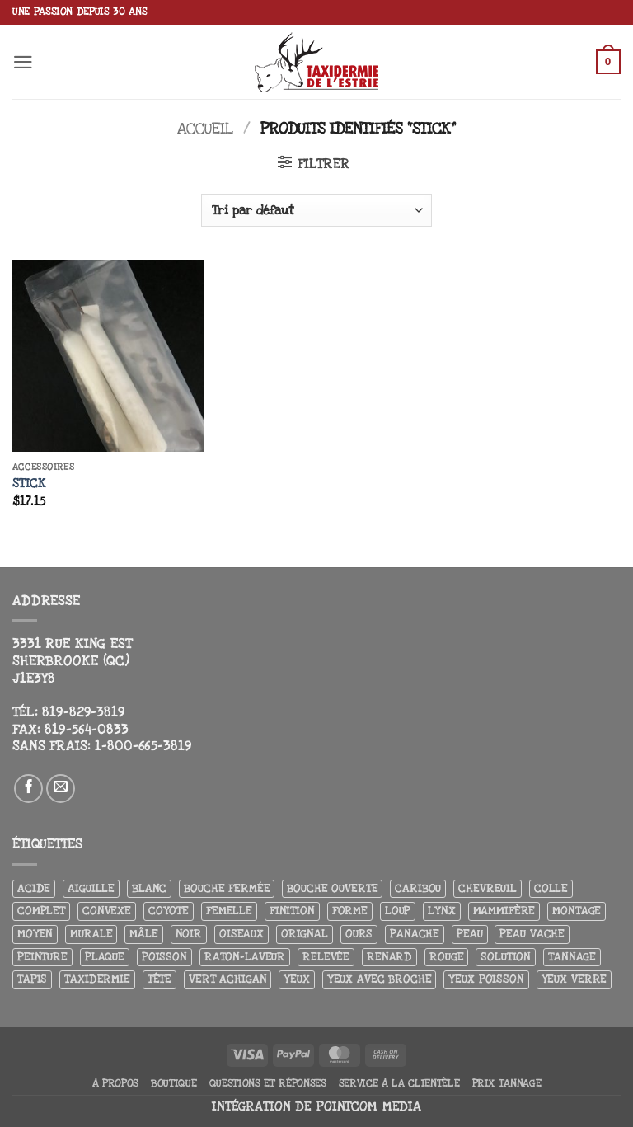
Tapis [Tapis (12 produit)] (32, 979)
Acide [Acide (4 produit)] (33, 888)
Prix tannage (507, 1083)
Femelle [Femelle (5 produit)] (229, 911)
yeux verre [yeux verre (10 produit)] (574, 979)
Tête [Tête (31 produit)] (159, 979)
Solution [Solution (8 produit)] (506, 957)
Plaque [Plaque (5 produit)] (104, 957)
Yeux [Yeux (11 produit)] (296, 979)
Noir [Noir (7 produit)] (189, 934)
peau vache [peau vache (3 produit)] (532, 934)
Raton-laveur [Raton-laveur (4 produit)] (244, 957)
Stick (29, 483)
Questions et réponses (267, 1083)
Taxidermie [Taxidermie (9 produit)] (97, 979)
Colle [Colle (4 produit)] (551, 888)
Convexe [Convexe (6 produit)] (106, 911)
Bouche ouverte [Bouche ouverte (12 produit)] (332, 888)
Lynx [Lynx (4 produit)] (441, 911)
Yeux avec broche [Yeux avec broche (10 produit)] (379, 979)
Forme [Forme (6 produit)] (350, 911)
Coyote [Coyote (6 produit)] (168, 911)
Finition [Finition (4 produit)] (292, 911)
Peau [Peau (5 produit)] (469, 934)
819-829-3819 (83, 712)
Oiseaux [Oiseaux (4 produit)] (241, 934)
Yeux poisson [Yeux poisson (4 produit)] (485, 979)
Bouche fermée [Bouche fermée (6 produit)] (227, 888)
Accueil (205, 129)
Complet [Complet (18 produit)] (41, 911)
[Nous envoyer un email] (61, 789)
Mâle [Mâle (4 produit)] (143, 934)
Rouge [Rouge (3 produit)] (446, 957)
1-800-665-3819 (143, 746)
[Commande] (316, 210)
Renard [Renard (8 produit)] (389, 957)
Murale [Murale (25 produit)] (91, 934)
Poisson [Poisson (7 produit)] (164, 957)
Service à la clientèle (399, 1083)
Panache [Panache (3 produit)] (414, 934)
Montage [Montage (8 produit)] (576, 911)
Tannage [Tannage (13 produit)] (572, 957)
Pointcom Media (368, 1107)
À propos (115, 1083)
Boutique (173, 1083)
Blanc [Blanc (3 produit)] (149, 888)
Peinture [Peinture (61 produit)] (42, 957)
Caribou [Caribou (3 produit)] (418, 888)
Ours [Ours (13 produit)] (359, 934)
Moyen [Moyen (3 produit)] (35, 934)
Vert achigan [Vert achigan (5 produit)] (227, 979)
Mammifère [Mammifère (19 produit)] (504, 911)
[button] (23, 61)
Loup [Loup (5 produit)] (397, 911)
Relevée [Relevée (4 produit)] (325, 957)
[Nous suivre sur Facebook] (29, 789)
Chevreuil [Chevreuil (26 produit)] (487, 888)
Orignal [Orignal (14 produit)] (304, 934)
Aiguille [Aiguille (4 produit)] (91, 888)
